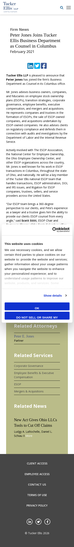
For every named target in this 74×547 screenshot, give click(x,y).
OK (37, 308)
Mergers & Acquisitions (29, 391)
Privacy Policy (37, 505)
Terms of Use (37, 495)
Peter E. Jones (24, 336)
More (28, 436)
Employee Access (37, 474)
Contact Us (37, 484)
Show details (53, 295)
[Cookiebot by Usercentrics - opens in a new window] (52, 229)
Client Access (37, 463)
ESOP (17, 384)
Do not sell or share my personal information (37, 318)
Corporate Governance (28, 366)
